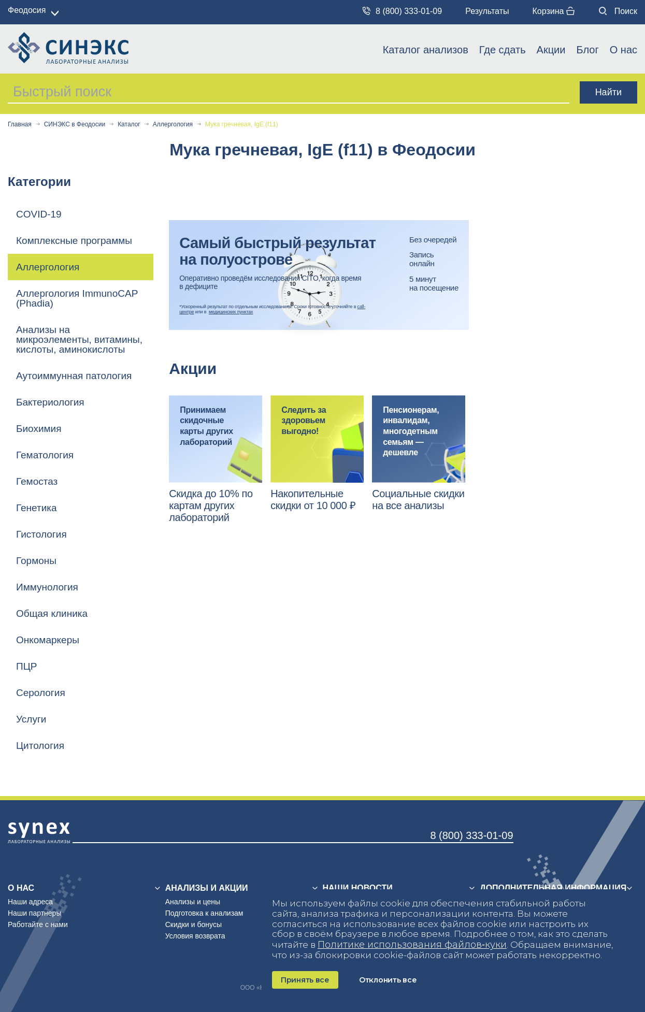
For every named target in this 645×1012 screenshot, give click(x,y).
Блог (587, 49)
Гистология (41, 534)
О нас (623, 49)
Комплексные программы (74, 240)
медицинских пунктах (231, 311)
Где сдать (502, 49)
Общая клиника (52, 613)
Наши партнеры (34, 913)
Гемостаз (37, 481)
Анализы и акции (206, 888)
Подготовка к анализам (204, 913)
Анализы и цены (192, 902)
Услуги (31, 719)
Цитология (40, 745)
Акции (551, 49)
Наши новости (358, 888)
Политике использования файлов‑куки (412, 944)
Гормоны (36, 560)
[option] (215, 459)
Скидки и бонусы (193, 924)
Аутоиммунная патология (74, 375)
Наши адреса (30, 902)
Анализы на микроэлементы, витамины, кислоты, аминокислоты (79, 339)
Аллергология (173, 124)
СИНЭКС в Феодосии (74, 124)
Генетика (36, 507)
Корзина (553, 11)
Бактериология (50, 402)
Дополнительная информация (553, 888)
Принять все (305, 980)
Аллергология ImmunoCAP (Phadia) (77, 298)
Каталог (129, 124)
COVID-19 (39, 214)
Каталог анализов (425, 49)
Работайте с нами (38, 924)
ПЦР (26, 666)
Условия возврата (195, 936)
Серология (40, 692)
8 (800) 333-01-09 (402, 11)
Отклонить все (388, 980)
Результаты (487, 11)
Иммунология (47, 587)
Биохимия (39, 428)
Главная (20, 124)
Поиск (618, 11)
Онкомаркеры (47, 639)
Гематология (45, 455)
